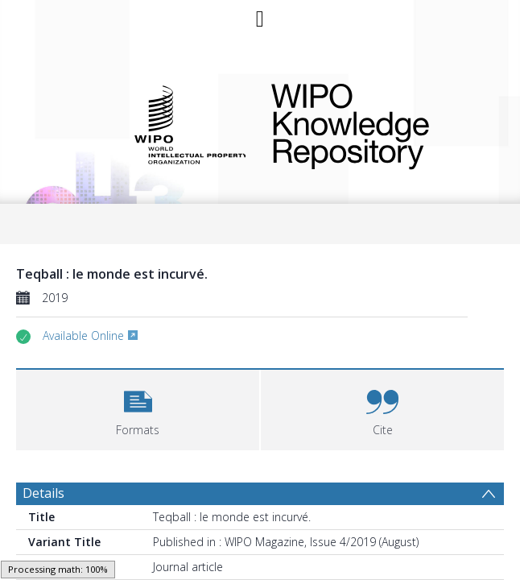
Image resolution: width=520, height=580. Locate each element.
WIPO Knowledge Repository (377, 123)
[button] (137, 408)
